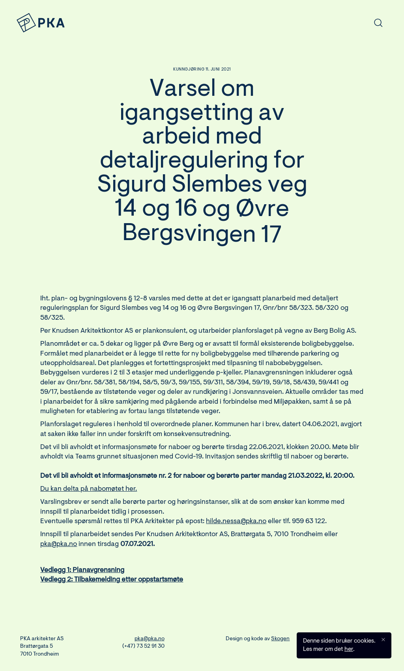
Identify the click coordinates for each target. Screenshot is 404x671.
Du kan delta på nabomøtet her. (88, 492)
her (348, 650)
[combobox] (324, 22)
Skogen (280, 639)
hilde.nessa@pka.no (236, 524)
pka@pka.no (58, 547)
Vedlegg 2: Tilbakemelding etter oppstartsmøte (111, 583)
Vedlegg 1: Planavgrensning (82, 573)
